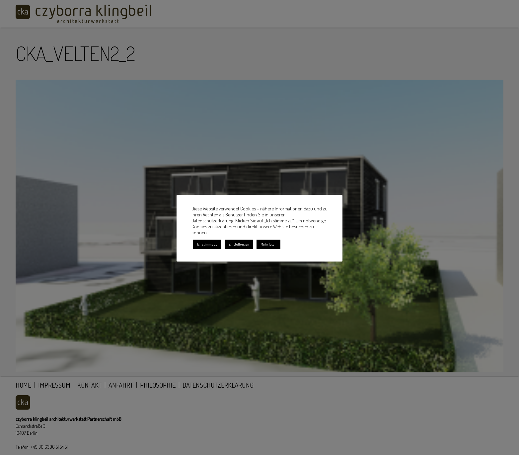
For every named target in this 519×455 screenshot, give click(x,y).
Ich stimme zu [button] (207, 244)
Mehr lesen (268, 244)
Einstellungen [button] (239, 244)
